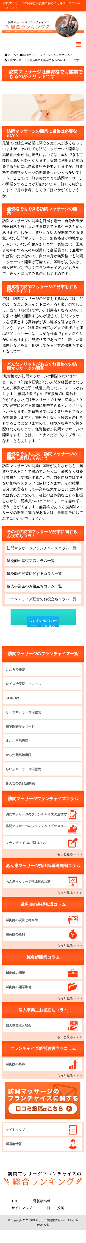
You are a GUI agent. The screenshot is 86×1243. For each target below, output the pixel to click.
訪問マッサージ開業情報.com (48, 1220)
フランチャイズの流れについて (28, 843)
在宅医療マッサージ (20, 726)
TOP (15, 1201)
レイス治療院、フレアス (23, 684)
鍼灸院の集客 (15, 1064)
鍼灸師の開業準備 (18, 987)
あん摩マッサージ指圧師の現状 (28, 881)
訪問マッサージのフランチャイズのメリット (36, 828)
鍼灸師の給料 (15, 934)
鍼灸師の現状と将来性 (22, 920)
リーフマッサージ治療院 (23, 712)
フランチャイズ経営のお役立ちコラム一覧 (42, 599)
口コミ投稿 (55, 1208)
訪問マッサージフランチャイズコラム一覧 (42, 548)
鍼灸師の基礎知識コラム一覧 (31, 561)
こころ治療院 (15, 669)
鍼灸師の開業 (15, 973)
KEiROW (12, 698)
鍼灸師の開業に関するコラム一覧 (34, 574)
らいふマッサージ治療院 (23, 769)
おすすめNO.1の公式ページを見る (43, 623)
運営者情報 (14, 1144)
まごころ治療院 (17, 740)
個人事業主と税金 (18, 1025)
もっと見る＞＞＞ (70, 854)
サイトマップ (15, 1130)
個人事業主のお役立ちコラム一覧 (34, 586)
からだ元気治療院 (18, 755)
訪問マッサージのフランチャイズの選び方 (36, 814)
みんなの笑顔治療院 (20, 783)
